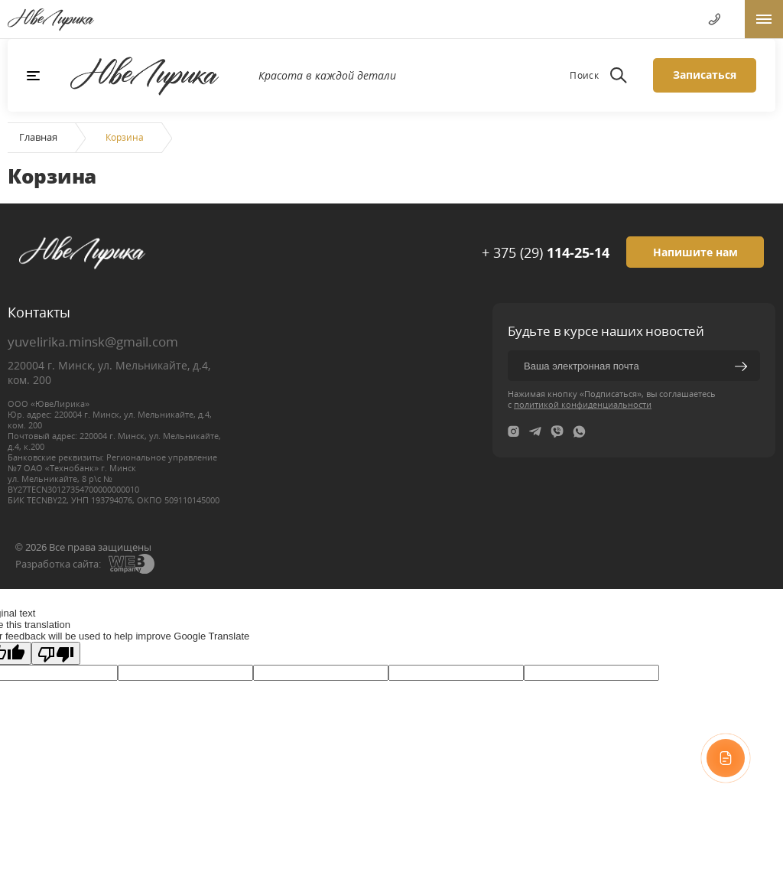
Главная (38, 137)
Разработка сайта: (58, 564)
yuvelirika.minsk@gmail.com (93, 341)
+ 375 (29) (545, 252)
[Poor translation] (55, 653)
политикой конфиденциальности (582, 404)
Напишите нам (695, 252)
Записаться (704, 74)
